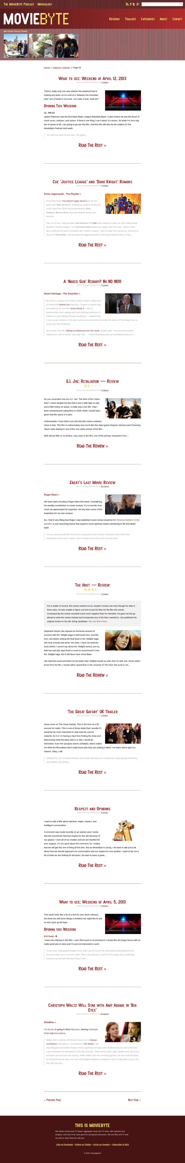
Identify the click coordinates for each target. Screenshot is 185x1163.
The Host (92, 585)
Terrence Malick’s (124, 520)
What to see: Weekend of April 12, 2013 (92, 78)
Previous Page (53, 1100)
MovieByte (36, 18)
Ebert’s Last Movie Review (92, 482)
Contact (177, 19)
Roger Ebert (51, 494)
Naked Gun (64, 304)
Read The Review (91, 446)
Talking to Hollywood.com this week (82, 330)
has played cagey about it (74, 201)
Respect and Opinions (93, 808)
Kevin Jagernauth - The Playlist (62, 194)
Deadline (49, 1022)
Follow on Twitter (83, 1145)
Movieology (45, 4)
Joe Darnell (105, 486)
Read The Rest (91, 145)
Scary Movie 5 (77, 308)
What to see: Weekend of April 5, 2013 (92, 901)
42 (45, 113)
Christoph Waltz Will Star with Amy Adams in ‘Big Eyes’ (92, 1007)
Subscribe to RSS (120, 1145)
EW (95, 223)
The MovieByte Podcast (19, 4)
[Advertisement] (142, 59)
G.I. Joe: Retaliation (92, 381)
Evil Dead (49, 936)
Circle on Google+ (102, 1145)
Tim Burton (49, 1029)
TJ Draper (104, 82)
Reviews (114, 19)
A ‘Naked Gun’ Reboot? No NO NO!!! (92, 281)
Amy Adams (59, 1033)
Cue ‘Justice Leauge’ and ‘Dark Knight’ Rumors (92, 181)
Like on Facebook (64, 1145)
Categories (148, 19)
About (163, 19)
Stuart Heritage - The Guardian (61, 293)
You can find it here (97, 621)
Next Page (133, 1099)
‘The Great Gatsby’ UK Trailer (92, 711)
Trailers (130, 19)
